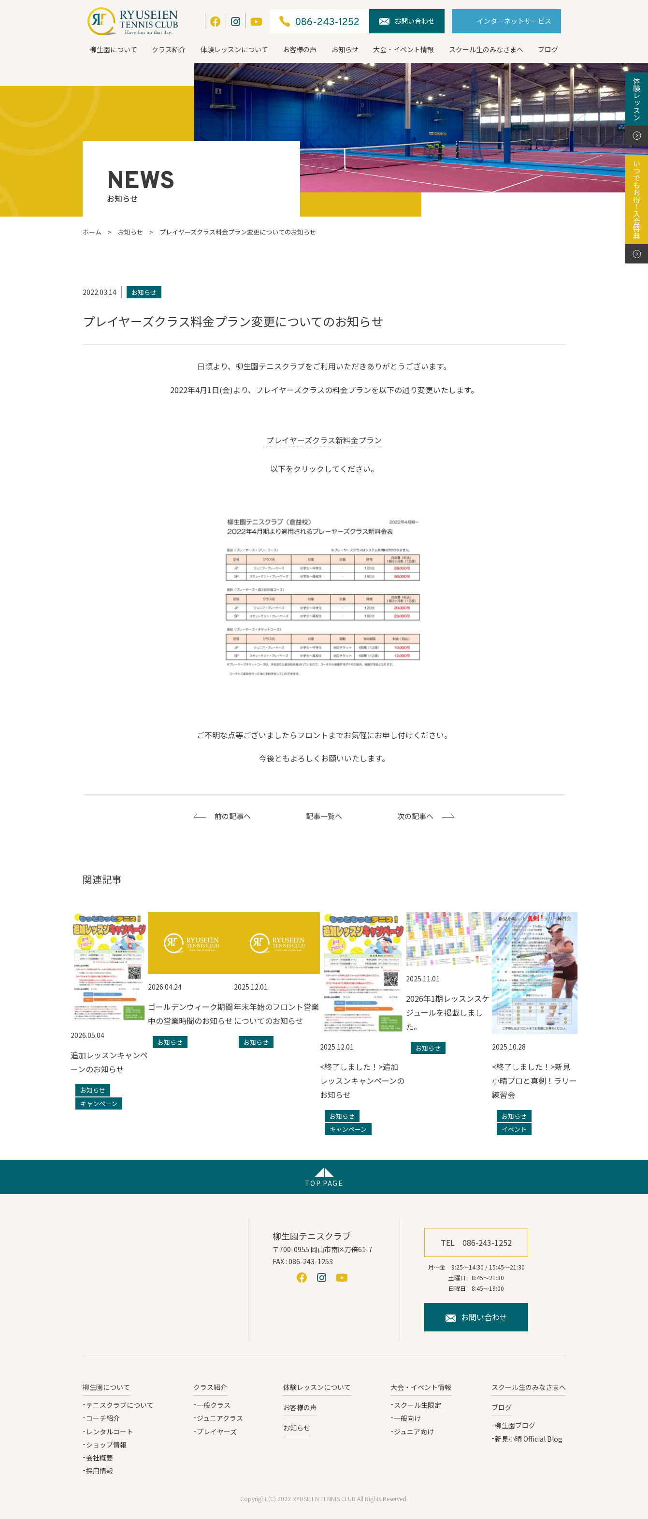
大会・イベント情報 (403, 49)
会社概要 (99, 1457)
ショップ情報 (106, 1444)
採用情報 (99, 1470)
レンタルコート (109, 1431)
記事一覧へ (324, 816)
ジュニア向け (414, 1431)
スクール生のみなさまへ (486, 49)
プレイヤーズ (217, 1431)
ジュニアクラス (220, 1418)
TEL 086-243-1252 (476, 1242)
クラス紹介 (169, 49)
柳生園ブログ (515, 1425)
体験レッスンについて (234, 49)
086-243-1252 (319, 21)
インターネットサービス (514, 21)
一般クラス (213, 1405)
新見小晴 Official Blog (528, 1439)
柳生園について (113, 49)
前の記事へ (233, 816)
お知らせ (345, 49)
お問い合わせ (407, 21)
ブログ (548, 49)
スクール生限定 (417, 1405)
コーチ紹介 (103, 1418)
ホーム (92, 231)
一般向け (407, 1418)
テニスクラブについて (120, 1405)
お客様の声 (300, 49)
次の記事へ (415, 816)
